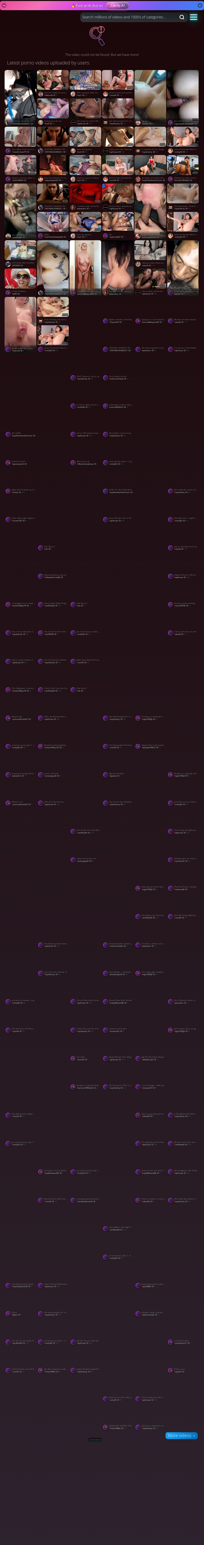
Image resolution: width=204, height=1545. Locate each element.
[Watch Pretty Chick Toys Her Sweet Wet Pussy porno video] (53, 680)
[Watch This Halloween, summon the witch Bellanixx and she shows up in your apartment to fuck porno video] (21, 680)
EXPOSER (18, 265)
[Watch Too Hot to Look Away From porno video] (21, 1332)
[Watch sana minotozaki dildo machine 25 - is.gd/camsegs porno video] (183, 141)
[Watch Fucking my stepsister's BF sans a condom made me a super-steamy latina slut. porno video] (150, 708)
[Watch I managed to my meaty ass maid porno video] (21, 595)
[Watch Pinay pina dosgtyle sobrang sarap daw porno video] (53, 1233)
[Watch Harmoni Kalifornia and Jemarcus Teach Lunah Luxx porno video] (53, 84)
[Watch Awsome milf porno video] (150, 1006)
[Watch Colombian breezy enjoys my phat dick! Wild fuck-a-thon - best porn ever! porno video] (118, 396)
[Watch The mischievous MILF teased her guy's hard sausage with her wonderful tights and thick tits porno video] (150, 1389)
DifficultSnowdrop (87, 464)
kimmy (18, 492)
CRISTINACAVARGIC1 (23, 124)
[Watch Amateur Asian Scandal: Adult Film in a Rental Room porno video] (150, 1304)
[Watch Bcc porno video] (118, 226)
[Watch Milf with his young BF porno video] (150, 382)
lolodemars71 (182, 1343)
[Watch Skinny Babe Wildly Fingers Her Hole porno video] (53, 595)
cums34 (115, 95)
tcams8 (148, 265)
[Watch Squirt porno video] (21, 1304)
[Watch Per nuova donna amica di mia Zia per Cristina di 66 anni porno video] (21, 552)
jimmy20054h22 (118, 407)
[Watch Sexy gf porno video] (150, 495)
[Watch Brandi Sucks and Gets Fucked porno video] (150, 1162)
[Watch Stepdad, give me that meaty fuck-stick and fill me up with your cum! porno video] (183, 850)
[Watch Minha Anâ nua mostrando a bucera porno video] (118, 665)
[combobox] (128, 17)
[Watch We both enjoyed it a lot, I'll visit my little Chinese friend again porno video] (150, 339)
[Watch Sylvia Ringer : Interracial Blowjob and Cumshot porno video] (86, 892)
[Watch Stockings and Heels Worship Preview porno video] (150, 169)
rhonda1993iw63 (183, 180)
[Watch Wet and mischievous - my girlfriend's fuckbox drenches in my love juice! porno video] (53, 793)
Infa (48, 549)
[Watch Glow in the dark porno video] (86, 949)
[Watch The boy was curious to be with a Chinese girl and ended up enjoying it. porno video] (21, 1176)
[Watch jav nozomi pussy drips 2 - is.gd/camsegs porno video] (86, 623)
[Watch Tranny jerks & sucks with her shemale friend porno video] (183, 623)
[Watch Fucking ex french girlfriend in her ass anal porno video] (53, 1162)
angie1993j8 (149, 719)
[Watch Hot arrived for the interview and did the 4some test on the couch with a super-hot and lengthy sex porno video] (53, 623)
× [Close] (200, 5)
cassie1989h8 (19, 180)
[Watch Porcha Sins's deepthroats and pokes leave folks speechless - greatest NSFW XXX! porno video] (118, 198)
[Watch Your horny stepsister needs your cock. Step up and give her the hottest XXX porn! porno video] (21, 623)
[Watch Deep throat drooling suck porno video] (150, 438)
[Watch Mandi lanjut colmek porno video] (118, 552)
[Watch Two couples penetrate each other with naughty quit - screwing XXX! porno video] (150, 283)
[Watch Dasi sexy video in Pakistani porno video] (86, 779)
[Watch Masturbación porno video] (183, 1233)
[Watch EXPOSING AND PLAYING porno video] (21, 254)
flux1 (82, 95)
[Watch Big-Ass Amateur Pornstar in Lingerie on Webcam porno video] (118, 311)
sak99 (16, 294)
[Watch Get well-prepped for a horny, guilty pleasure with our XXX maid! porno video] (118, 112)
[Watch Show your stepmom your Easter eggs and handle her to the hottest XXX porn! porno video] (150, 1417)
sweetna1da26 (150, 1315)
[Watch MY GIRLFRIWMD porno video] (183, 98)
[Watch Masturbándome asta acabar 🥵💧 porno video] (53, 566)
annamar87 (19, 521)
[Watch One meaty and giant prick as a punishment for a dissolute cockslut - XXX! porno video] (183, 822)
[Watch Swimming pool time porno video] (86, 1403)
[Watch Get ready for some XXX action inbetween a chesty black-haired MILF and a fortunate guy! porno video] (86, 112)
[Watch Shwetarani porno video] (21, 382)
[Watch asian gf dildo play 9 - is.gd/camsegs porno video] (118, 453)
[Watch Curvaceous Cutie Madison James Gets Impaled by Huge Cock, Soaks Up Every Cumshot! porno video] (183, 339)
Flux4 (49, 124)
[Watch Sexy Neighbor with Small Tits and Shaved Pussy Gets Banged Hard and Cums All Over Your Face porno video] (183, 1162)
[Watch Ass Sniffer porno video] (21, 424)
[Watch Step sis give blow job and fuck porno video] (150, 1105)
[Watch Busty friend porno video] (183, 949)
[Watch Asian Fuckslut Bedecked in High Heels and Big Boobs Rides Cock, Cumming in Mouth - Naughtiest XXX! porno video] (53, 1275)
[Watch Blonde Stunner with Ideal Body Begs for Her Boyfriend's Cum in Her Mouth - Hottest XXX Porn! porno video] (86, 1332)
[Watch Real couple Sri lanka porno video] (183, 382)
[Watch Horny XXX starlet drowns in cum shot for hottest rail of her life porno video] (86, 424)
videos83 (148, 1116)
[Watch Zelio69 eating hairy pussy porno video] (183, 268)
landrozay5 (19, 237)
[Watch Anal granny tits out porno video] (53, 112)
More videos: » (181, 1435)
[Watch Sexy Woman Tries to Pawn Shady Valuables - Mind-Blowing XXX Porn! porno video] (118, 509)
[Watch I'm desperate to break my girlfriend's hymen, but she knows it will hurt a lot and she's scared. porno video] (53, 836)
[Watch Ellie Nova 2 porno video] (86, 595)
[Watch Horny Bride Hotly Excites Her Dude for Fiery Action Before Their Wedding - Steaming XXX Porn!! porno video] (86, 992)
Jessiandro (84, 209)
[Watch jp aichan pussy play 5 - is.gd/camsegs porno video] (21, 737)
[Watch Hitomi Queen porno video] (86, 1119)
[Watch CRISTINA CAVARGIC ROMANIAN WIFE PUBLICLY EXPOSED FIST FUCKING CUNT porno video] (118, 339)
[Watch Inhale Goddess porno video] (21, 283)
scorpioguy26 (52, 776)
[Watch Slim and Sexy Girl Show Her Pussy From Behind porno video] (21, 1020)
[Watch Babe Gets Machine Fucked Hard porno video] (86, 651)
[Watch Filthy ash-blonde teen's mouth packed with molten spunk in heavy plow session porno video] (53, 708)
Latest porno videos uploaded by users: (48, 62)
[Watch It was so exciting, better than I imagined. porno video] (86, 552)
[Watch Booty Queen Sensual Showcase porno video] (118, 84)
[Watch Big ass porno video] (150, 98)
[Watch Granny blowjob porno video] (53, 1006)
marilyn (147, 124)
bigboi (17, 1315)
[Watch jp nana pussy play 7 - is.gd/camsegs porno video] (118, 1247)
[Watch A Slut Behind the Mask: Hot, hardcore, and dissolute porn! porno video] (183, 1105)
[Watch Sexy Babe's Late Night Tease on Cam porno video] (118, 1219)
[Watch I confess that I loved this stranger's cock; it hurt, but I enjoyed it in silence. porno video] (86, 198)
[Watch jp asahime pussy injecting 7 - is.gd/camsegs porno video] (183, 793)
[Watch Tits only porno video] (183, 1289)
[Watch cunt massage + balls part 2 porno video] (150, 1077)
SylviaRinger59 (118, 974)
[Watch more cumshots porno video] (53, 765)
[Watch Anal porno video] (86, 1233)
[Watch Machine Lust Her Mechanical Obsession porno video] (118, 1389)
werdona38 (181, 889)
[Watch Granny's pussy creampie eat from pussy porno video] (86, 169)
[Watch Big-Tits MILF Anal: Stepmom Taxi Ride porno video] (150, 1048)
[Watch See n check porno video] (118, 1176)
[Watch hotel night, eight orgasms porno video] (21, 509)
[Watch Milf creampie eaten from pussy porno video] (86, 84)
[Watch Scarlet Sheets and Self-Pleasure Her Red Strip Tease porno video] (21, 1360)
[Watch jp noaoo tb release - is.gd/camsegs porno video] (21, 992)
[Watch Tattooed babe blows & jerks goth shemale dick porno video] (150, 254)
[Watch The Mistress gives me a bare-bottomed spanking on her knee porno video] (118, 836)
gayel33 (179, 1372)
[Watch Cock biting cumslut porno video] (118, 368)
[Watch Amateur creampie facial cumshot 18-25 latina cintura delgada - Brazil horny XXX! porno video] (86, 1077)
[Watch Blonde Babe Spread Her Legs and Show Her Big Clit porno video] (118, 169)
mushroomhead (118, 379)
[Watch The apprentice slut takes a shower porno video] (86, 268)
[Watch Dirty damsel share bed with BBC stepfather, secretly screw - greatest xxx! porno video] (150, 878)
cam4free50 (52, 606)
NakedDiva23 (150, 1060)
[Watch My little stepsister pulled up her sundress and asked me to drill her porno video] (53, 1360)
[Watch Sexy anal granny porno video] (86, 141)
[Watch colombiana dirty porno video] (183, 1332)
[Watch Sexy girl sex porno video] (21, 892)
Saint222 (82, 1060)
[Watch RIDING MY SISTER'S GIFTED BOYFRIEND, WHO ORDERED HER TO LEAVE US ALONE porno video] (118, 1417)
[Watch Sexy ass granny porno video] (86, 226)
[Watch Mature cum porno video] (21, 793)
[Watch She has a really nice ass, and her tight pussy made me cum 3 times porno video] (118, 268)
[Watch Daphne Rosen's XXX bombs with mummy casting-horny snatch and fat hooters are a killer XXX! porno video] (183, 566)
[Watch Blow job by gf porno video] (86, 453)
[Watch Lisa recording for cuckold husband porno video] (21, 212)
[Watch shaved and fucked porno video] (118, 1020)
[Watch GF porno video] (53, 1119)
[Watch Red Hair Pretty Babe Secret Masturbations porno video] (183, 907)
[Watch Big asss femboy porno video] (118, 765)
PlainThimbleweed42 (55, 237)
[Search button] (182, 17)
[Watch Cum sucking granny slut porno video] (86, 325)
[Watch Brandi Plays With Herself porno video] (118, 992)
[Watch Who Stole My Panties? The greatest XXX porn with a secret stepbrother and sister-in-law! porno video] (183, 1190)
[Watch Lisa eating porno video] (53, 892)
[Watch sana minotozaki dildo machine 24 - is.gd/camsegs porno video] (183, 226)
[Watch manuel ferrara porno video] (21, 453)
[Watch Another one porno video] (86, 722)
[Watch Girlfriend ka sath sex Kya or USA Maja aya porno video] (150, 779)
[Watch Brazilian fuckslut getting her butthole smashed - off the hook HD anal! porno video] (53, 737)
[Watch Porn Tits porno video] (21, 1403)
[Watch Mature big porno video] (21, 708)
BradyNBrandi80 (118, 1003)
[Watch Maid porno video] (53, 226)
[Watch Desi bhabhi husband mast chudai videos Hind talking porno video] (118, 1289)
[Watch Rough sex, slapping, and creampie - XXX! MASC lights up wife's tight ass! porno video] (183, 765)
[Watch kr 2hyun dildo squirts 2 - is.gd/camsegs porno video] (86, 396)
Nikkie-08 (50, 95)
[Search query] (125, 17)
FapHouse (84, 124)
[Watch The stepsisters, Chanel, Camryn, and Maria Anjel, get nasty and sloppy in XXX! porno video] (183, 198)
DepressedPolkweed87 (186, 124)
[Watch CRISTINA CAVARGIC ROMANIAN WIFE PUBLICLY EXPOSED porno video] (21, 98)
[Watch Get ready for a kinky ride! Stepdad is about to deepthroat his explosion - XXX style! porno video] (183, 481)
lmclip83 (181, 152)
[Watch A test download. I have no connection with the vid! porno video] (21, 325)
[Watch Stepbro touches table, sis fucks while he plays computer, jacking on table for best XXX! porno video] (21, 169)
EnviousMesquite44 (152, 322)
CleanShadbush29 (87, 1201)
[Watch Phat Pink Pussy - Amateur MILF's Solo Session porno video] (183, 878)
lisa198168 (51, 634)
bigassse (115, 776)
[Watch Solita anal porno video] (53, 1403)
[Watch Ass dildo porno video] (86, 1048)
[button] (194, 16)
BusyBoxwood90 (53, 1173)
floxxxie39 (116, 322)
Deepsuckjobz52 (53, 180)
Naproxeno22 (20, 464)
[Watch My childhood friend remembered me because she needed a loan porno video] (183, 992)
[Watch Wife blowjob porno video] (21, 949)
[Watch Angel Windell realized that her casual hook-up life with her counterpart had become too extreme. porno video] (86, 1360)
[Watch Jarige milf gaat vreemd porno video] (150, 212)
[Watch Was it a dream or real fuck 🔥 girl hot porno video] (150, 1190)
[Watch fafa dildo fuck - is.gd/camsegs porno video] (183, 509)
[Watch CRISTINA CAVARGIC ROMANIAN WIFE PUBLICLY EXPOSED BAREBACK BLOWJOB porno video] (53, 141)
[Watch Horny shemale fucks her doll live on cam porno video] (183, 538)
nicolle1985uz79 (21, 606)
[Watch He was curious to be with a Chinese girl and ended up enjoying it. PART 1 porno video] (183, 1062)
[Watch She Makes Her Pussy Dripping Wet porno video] (150, 907)
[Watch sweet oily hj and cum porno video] (86, 850)
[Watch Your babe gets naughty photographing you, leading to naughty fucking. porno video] (150, 963)
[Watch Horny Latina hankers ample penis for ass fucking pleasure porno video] (21, 651)
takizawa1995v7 (151, 747)
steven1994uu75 (54, 747)
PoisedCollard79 (21, 152)
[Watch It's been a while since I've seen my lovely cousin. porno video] (150, 935)
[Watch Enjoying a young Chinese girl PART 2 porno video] (21, 765)
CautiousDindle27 (22, 719)
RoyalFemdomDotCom (155, 180)
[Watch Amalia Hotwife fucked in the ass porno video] (118, 935)
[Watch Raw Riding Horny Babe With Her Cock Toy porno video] (21, 1105)
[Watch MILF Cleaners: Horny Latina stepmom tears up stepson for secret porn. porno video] (86, 368)
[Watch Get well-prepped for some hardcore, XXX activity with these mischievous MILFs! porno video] (53, 1304)
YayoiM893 (149, 1286)
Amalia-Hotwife (118, 946)
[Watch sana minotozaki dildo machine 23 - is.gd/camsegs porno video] (53, 339)
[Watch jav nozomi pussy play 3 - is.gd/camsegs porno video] (21, 1134)
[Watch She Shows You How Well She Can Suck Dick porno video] (86, 822)
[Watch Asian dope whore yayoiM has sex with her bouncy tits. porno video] (150, 1275)
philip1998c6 (52, 1372)
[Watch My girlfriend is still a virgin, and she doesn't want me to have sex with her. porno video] (118, 892)
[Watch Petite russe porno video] (183, 1360)
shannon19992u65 (87, 1088)
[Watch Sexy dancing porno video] (118, 1119)
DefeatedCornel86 (54, 577)
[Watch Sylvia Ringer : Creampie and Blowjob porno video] (118, 963)
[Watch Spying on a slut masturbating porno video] (150, 311)
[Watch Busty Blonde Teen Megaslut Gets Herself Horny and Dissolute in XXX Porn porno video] (118, 1048)
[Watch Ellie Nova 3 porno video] (53, 538)
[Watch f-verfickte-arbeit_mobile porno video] (21, 1275)
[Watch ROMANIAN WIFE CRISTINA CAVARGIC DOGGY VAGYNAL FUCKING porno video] (53, 268)
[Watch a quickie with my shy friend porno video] (150, 665)
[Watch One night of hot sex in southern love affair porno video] (21, 141)
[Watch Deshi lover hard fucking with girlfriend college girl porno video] (53, 1062)
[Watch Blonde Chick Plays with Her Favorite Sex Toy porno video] (183, 1134)
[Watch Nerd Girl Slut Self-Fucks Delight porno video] (53, 1190)
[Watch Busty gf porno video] (21, 1062)
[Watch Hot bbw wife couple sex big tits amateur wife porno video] (150, 836)
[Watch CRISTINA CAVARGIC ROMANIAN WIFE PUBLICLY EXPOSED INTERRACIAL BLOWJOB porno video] (53, 198)
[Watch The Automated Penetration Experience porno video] (118, 737)
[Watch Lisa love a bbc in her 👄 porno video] (53, 382)
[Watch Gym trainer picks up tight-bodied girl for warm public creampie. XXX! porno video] (183, 1020)
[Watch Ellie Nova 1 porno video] (86, 680)
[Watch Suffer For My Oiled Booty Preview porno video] (118, 481)
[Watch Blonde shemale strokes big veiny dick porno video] (183, 311)
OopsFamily (117, 124)
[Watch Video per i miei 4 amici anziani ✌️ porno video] (183, 438)
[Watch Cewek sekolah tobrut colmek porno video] (53, 495)
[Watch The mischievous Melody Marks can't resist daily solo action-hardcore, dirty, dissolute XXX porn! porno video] (53, 651)
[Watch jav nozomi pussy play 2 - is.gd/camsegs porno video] (86, 1162)
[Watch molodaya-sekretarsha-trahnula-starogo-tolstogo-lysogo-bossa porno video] (86, 1190)
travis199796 (182, 606)
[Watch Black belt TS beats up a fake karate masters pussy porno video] (21, 481)
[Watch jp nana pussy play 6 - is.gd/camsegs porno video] (53, 1332)
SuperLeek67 (117, 237)
